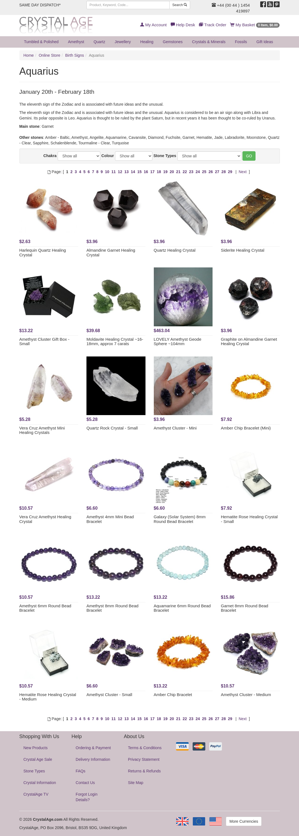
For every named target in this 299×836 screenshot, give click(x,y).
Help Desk (183, 24)
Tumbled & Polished (41, 42)
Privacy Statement (144, 759)
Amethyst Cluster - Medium (246, 694)
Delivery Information (93, 759)
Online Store (49, 55)
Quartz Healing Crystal (175, 250)
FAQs (80, 771)
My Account (153, 24)
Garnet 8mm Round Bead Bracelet (244, 608)
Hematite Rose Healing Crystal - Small (249, 519)
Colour (107, 155)
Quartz (99, 42)
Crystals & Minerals (209, 42)
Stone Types (165, 155)
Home (29, 55)
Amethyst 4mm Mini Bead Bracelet (110, 519)
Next (243, 172)
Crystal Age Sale (38, 759)
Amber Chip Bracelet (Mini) (246, 428)
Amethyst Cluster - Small (109, 694)
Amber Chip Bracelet (173, 694)
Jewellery (123, 42)
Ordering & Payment (93, 748)
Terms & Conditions (145, 748)
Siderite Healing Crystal (242, 250)
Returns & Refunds (144, 771)
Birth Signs (74, 55)
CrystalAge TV (36, 794)
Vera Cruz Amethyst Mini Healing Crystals (42, 430)
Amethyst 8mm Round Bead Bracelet (112, 608)
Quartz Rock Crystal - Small (112, 428)
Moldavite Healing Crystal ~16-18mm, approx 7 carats (114, 341)
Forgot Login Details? (87, 797)
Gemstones (173, 42)
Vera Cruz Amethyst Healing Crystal (45, 519)
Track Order (212, 24)
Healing (146, 42)
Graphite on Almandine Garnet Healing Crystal (249, 341)
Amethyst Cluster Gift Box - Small (44, 341)
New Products (36, 748)
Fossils (241, 42)
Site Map (135, 782)
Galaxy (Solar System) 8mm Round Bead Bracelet (180, 519)
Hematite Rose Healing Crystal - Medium (47, 697)
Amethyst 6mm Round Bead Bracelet (45, 608)
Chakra (50, 155)
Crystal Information (40, 782)
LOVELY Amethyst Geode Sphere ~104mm (177, 341)
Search (179, 5)
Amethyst (76, 42)
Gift (264, 42)
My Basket (255, 24)
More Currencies (243, 821)
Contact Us (85, 782)
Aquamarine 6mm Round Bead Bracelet (182, 608)
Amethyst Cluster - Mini (175, 428)
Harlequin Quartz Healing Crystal (42, 252)
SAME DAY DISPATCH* (40, 5)
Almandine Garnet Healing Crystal (110, 252)
